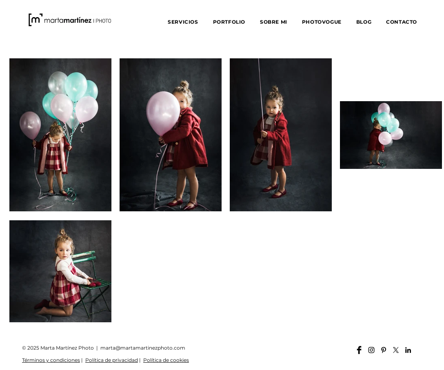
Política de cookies (166, 360)
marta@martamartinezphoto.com (142, 348)
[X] (396, 350)
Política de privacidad (111, 360)
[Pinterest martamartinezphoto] (384, 350)
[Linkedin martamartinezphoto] (408, 350)
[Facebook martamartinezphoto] (359, 350)
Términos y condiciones (51, 360)
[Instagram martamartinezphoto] (371, 350)
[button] (183, 22)
